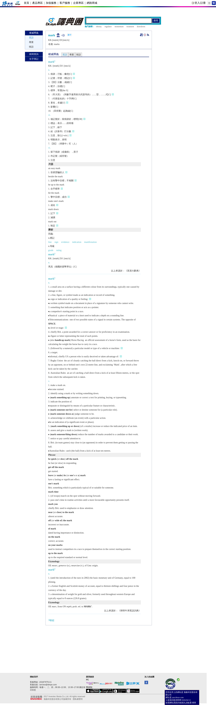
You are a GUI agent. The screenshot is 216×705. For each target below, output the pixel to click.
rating (59, 250)
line (50, 242)
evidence (65, 242)
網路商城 (92, 2)
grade (50, 250)
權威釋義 (33, 33)
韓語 (31, 47)
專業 (31, 42)
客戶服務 (64, 2)
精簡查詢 (33, 54)
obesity (99, 26)
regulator (108, 26)
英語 (31, 37)
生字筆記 (33, 59)
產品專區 (37, 2)
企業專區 (78, 2)
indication (76, 242)
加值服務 (51, 2)
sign (56, 242)
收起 (51, 620)
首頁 (26, 2)
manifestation (90, 242)
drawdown (141, 26)
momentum (119, 26)
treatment (130, 26)
